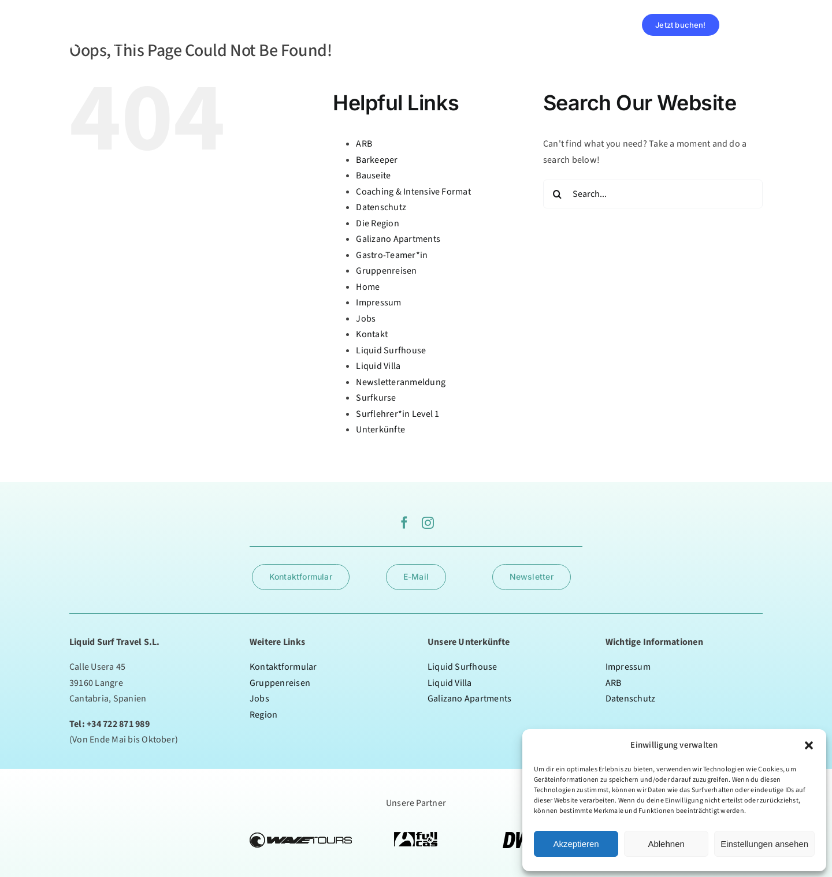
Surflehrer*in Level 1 (397, 414)
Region (263, 714)
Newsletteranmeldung (400, 382)
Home (368, 287)
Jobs (366, 318)
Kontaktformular (283, 666)
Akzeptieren (576, 844)
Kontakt (372, 334)
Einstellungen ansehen (764, 844)
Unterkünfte (380, 429)
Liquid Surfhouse (391, 350)
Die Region (377, 223)
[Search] (557, 194)
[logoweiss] (104, 13)
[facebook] (404, 523)
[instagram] (428, 523)
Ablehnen (666, 844)
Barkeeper (377, 160)
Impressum (378, 302)
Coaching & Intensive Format (413, 191)
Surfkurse (376, 397)
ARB (364, 143)
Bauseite (373, 175)
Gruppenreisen (386, 270)
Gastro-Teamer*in (392, 255)
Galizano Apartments (398, 239)
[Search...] (653, 194)
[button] (809, 745)
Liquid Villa (378, 366)
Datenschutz (381, 207)
